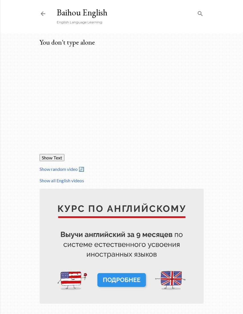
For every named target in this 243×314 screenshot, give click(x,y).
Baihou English (82, 12)
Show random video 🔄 (62, 169)
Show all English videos (62, 180)
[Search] (200, 12)
